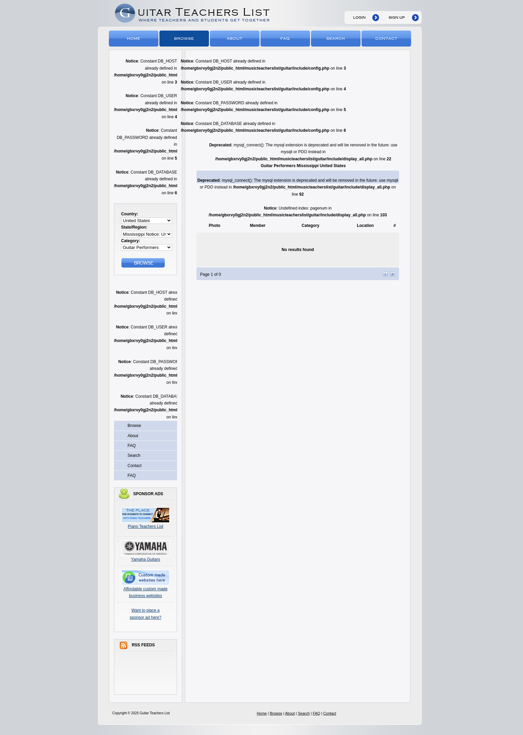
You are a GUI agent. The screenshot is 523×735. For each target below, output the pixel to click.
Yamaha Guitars (145, 559)
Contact (387, 38)
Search (336, 38)
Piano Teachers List (145, 526)
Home (134, 38)
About (235, 38)
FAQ (285, 38)
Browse (184, 38)
